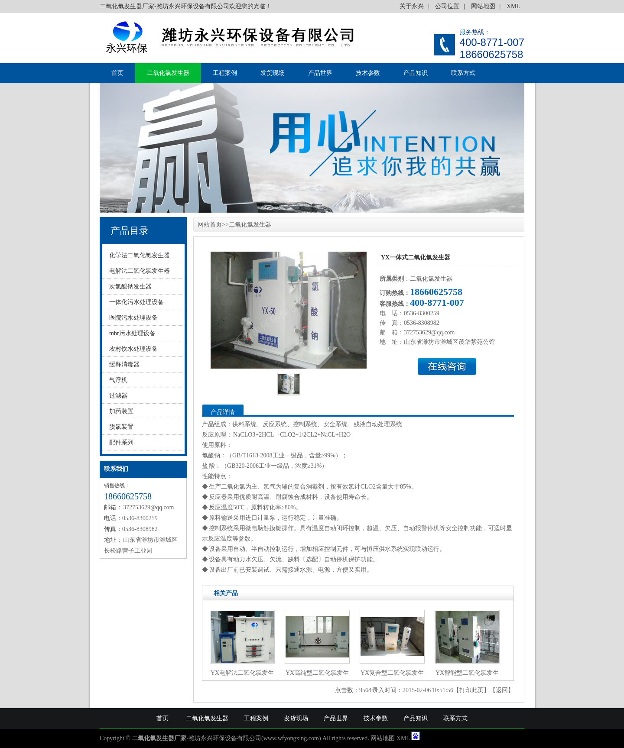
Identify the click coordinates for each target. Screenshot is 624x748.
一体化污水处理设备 (136, 302)
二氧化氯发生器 (168, 73)
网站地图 (483, 6)
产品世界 (320, 73)
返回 (502, 690)
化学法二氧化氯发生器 (139, 255)
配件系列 (121, 442)
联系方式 (463, 73)
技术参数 (368, 73)
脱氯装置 (121, 427)
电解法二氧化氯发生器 (139, 271)
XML (513, 6)
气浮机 (118, 380)
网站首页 (210, 224)
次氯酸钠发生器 (130, 286)
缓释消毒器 (124, 364)
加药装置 (121, 411)
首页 (117, 73)
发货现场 (272, 73)
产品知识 (415, 73)
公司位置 (447, 6)
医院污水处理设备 (133, 317)
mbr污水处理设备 (132, 333)
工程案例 (225, 73)
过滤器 (118, 395)
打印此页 (471, 690)
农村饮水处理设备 (133, 349)
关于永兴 (412, 6)
